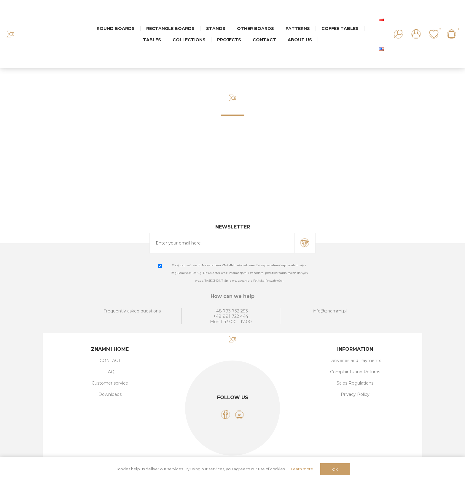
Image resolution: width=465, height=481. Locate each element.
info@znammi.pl (330, 311)
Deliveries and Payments (355, 360)
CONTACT (110, 360)
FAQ (109, 371)
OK (335, 469)
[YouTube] (239, 414)
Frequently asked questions (132, 311)
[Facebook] (225, 414)
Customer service (110, 383)
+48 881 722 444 (230, 316)
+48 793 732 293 (231, 311)
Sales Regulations (355, 383)
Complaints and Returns (355, 371)
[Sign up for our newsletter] (222, 243)
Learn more (302, 469)
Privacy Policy (355, 394)
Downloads (110, 394)
